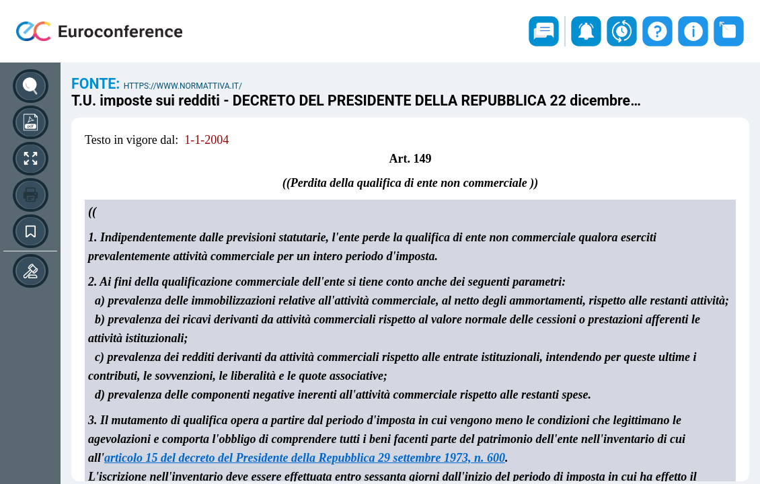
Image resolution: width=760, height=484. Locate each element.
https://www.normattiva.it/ (183, 86)
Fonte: (97, 83)
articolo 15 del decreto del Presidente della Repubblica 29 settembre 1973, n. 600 (304, 458)
